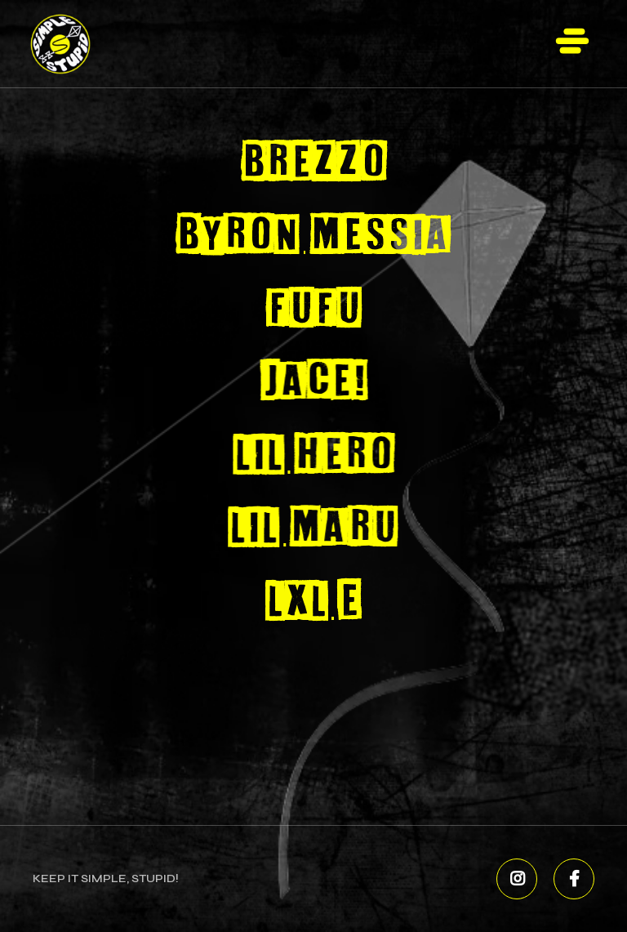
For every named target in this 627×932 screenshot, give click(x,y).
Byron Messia (313, 236)
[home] (74, 43)
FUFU (313, 309)
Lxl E (303, 602)
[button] (572, 43)
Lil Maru (309, 528)
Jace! (313, 382)
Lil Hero (311, 455)
